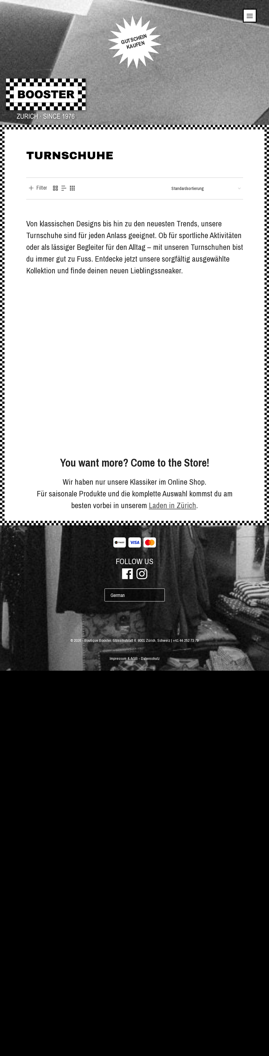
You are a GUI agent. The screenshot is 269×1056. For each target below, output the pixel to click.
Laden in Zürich (172, 890)
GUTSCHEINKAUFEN (134, 41)
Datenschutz (150, 1043)
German (118, 980)
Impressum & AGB (124, 1043)
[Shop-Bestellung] (206, 188)
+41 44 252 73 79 (186, 1025)
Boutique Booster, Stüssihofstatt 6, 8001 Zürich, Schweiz (127, 1025)
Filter (41, 188)
